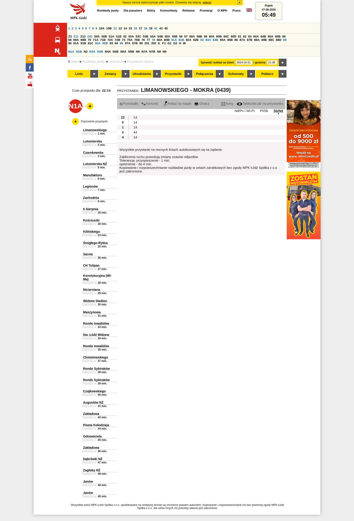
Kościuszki (91, 220)
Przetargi (206, 10)
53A (131, 36)
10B (109, 28)
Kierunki (149, 103)
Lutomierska (92, 141)
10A (101, 28)
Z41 (90, 36)
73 (123, 40)
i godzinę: (260, 62)
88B (264, 40)
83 (202, 40)
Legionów (90, 186)
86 (236, 40)
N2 (86, 51)
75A (130, 40)
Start (73, 61)
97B (134, 43)
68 (70, 40)
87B (249, 40)
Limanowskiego (95, 130)
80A (159, 40)
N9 (164, 51)
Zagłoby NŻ (91, 470)
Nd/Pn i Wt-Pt (245, 111)
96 (121, 43)
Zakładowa (91, 414)
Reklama (188, 10)
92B (105, 43)
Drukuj (202, 103)
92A (97, 43)
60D (233, 36)
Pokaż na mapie (177, 103)
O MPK (223, 10)
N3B (100, 51)
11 (115, 28)
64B (263, 36)
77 (148, 40)
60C (226, 36)
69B (83, 40)
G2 (175, 43)
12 (120, 28)
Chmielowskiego (95, 357)
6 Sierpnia (90, 209)
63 (250, 36)
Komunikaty (168, 10)
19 (150, 28)
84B (215, 40)
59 (205, 36)
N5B (131, 51)
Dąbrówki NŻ (92, 459)
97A (127, 43)
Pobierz (267, 74)
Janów (88, 481)
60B (219, 36)
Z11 (76, 36)
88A (256, 40)
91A (76, 43)
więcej (207, 2)
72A (110, 40)
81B (181, 40)
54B (160, 36)
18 (145, 28)
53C (138, 36)
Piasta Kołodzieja (96, 425)
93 (111, 43)
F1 (164, 43)
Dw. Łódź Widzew (96, 335)
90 (70, 43)
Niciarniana (91, 289)
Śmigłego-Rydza (95, 243)
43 (161, 28)
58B (199, 36)
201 (146, 43)
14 (125, 28)
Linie (79, 74)
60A (211, 36)
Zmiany (110, 74)
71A (95, 40)
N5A (123, 51)
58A (192, 36)
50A (97, 36)
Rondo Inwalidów (96, 323)
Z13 (83, 36)
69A (76, 40)
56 (181, 36)
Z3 (70, 36)
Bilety (151, 10)
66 (284, 36)
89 (284, 40)
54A (153, 36)
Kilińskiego (91, 231)
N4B (116, 51)
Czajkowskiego (94, 391)
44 (135, 132)
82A (188, 40)
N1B (79, 51)
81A (174, 40)
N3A (92, 51)
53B (145, 36)
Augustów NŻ (93, 402)
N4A (108, 51)
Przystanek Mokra (140, 61)
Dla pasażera (133, 10)
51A (111, 36)
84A (208, 40)
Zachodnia (91, 198)
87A (242, 40)
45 (166, 28)
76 (143, 40)
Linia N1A (116, 61)
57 (186, 36)
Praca (236, 10)
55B (174, 36)
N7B (152, 51)
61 (239, 36)
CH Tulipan (91, 265)
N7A (145, 51)
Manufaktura (92, 175)
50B (104, 36)
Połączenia (204, 74)
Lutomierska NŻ (95, 164)
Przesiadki (128, 103)
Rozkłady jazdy (93, 61)
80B (167, 40)
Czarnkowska (93, 152)
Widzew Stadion (95, 301)
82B (195, 40)
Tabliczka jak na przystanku (260, 103)
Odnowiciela (92, 436)
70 (89, 40)
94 (116, 43)
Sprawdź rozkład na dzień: (218, 62)
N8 (159, 51)
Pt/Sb (264, 111)
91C (90, 43)
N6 (138, 51)
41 (156, 28)
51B (118, 36)
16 (135, 28)
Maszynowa (92, 312)
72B (117, 40)
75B (137, 40)
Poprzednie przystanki (94, 121)
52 (125, 36)
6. (159, 43)
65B (277, 36)
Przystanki (173, 74)
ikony (227, 103)
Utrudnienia (142, 74)
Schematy (236, 74)
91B (83, 43)
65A (270, 36)
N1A (71, 51)
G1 (170, 43)
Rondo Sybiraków (96, 368)
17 (140, 28)
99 (141, 43)
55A (167, 36)
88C (271, 40)
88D (278, 40)
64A (256, 36)
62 (245, 36)
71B (103, 40)
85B (230, 40)
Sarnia (88, 254)
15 (130, 28)
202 (153, 43)
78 (153, 40)
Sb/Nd (278, 111)
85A (222, 40)
